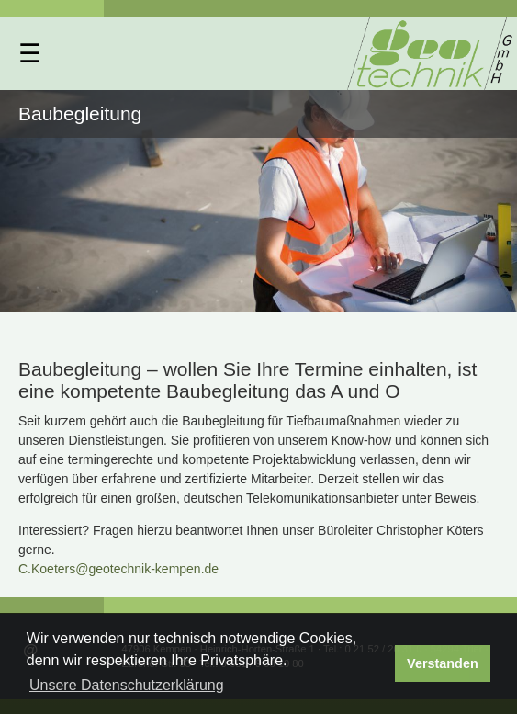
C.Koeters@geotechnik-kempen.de (118, 568)
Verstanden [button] (442, 663)
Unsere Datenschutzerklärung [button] (126, 685)
